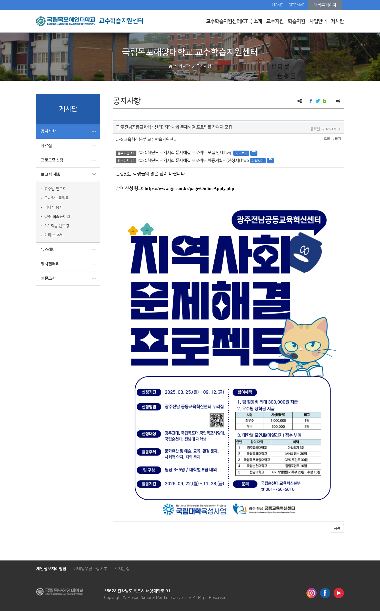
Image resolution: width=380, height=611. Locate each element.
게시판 (337, 21)
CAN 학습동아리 (57, 216)
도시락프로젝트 (56, 198)
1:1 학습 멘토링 (56, 226)
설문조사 (48, 278)
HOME (277, 5)
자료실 (46, 145)
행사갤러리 (50, 264)
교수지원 (275, 21)
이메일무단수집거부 (90, 568)
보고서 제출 (51, 174)
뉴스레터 (48, 249)
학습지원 (296, 21)
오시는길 (121, 568)
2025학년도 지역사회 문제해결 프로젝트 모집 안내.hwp (185, 152)
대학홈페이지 (325, 5)
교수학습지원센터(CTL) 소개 (234, 21)
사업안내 (318, 21)
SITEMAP (296, 5)
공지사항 (48, 131)
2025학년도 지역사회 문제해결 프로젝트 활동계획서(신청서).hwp (193, 160)
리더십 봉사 (53, 207)
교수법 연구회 (55, 189)
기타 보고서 (53, 235)
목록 (337, 528)
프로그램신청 (52, 160)
